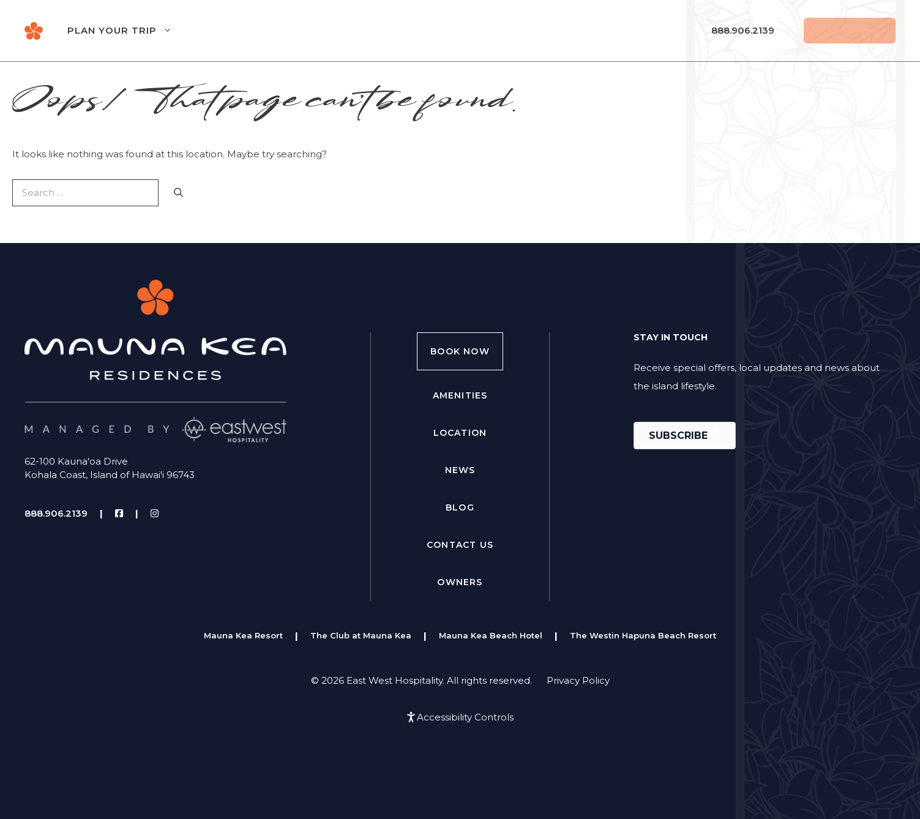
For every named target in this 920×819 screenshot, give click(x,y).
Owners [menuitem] (459, 582)
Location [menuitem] (460, 432)
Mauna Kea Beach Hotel (490, 635)
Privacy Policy (578, 680)
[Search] (178, 193)
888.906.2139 (742, 30)
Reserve (849, 30)
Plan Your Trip (131, 30)
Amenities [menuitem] (460, 395)
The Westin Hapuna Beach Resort (643, 635)
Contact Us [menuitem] (460, 544)
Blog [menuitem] (460, 507)
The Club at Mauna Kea (360, 635)
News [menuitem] (460, 470)
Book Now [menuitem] (460, 351)
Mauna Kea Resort (243, 635)
